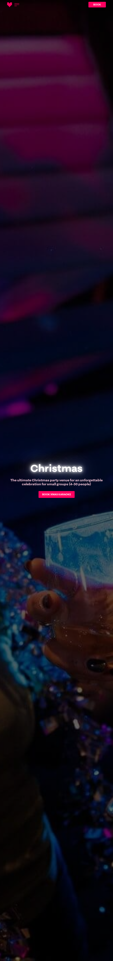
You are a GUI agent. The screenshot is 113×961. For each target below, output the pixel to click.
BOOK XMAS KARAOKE (56, 494)
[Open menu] (16, 4)
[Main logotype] (9, 4)
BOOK (97, 4)
